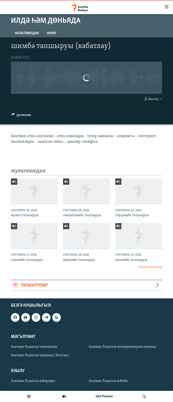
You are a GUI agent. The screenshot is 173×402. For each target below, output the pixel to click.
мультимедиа (27, 33)
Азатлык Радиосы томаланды (34, 347)
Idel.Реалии (104, 396)
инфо (51, 33)
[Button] (21, 116)
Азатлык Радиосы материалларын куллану (122, 347)
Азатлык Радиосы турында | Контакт (40, 355)
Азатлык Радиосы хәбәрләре (33, 381)
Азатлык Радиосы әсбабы (108, 381)
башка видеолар (150, 267)
